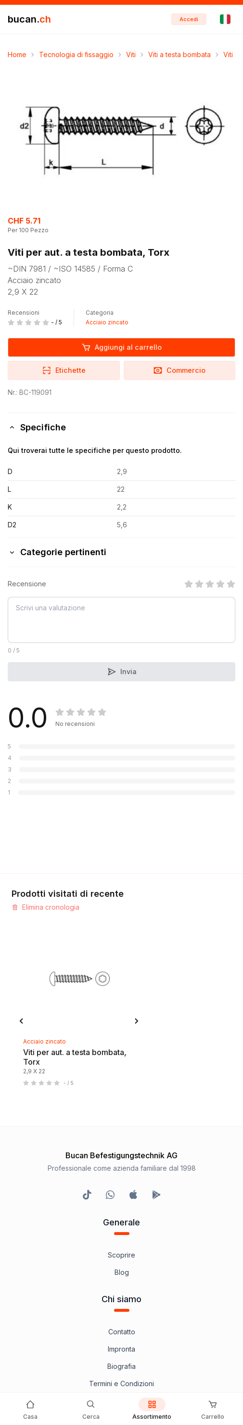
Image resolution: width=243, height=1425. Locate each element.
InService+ (121, 1202)
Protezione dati (121, 1142)
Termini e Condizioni (121, 1108)
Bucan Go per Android (121, 1253)
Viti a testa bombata (179, 54)
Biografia (121, 1090)
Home (17, 54)
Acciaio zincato (107, 322)
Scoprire (121, 979)
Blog (122, 996)
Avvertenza (121, 1125)
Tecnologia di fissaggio (76, 54)
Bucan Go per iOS (121, 1236)
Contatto (121, 1056)
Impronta (121, 1073)
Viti (131, 54)
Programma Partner (121, 1219)
